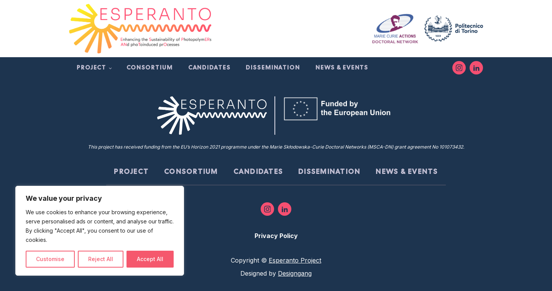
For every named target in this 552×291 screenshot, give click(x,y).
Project (91, 67)
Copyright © (276, 260)
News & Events (341, 67)
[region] (99, 231)
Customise (50, 259)
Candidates (209, 67)
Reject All (100, 259)
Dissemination (273, 67)
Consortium (150, 67)
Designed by (276, 273)
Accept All (150, 259)
